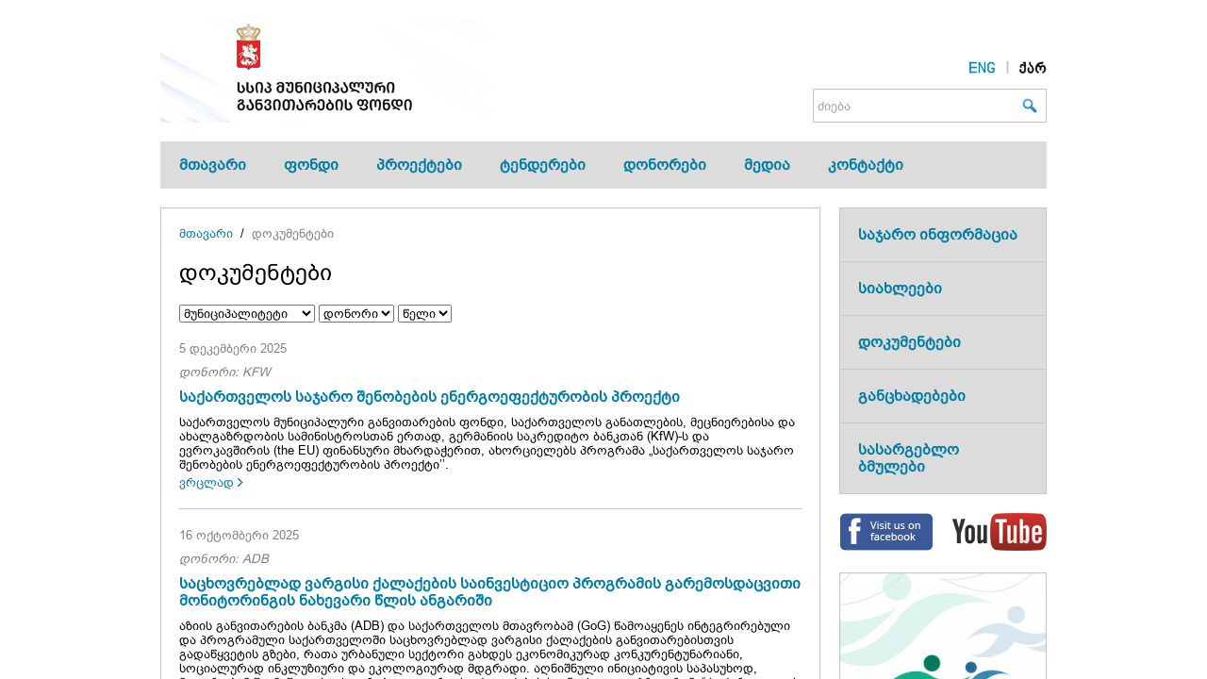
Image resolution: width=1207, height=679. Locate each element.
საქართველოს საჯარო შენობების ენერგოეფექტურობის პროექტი (429, 397)
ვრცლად (206, 482)
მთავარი (212, 165)
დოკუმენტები (293, 233)
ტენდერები (543, 165)
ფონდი (311, 165)
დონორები (664, 165)
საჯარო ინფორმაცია (937, 234)
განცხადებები (912, 396)
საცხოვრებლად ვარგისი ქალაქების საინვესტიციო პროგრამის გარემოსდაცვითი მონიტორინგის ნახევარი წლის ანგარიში (490, 591)
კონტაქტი (865, 165)
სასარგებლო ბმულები (908, 457)
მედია (767, 165)
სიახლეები (900, 288)
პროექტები (419, 165)
